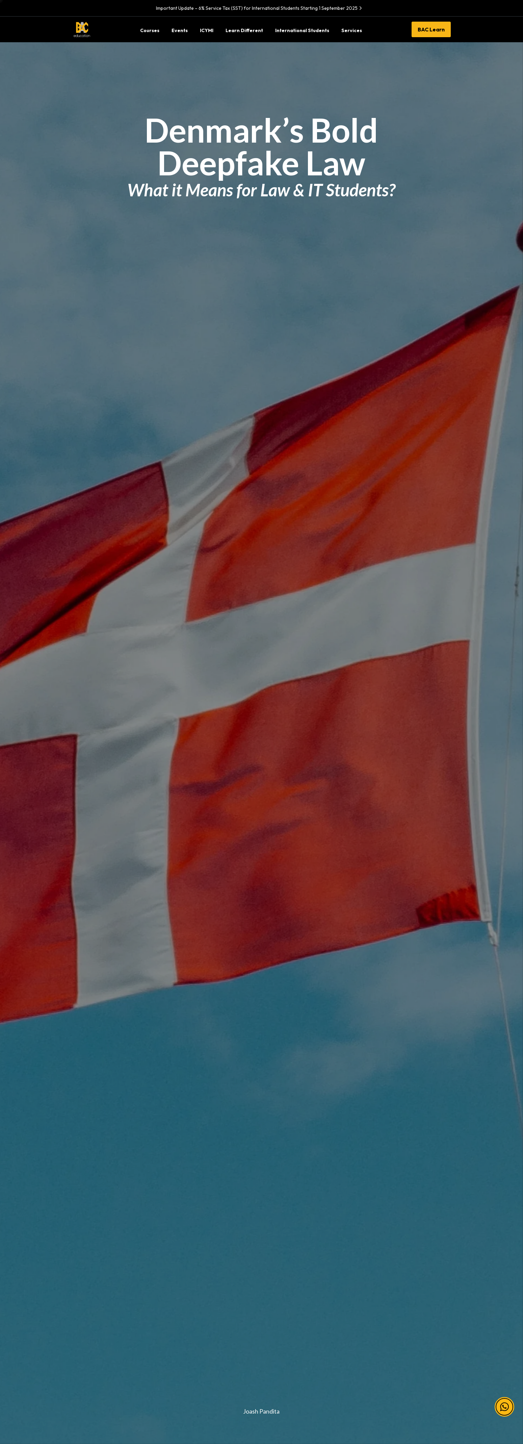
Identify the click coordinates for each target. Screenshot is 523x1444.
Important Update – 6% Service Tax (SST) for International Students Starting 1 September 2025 (260, 8)
